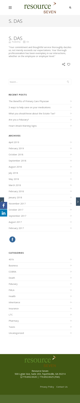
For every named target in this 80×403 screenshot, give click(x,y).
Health (12, 296)
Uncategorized (16, 332)
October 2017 (16, 209)
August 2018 (15, 166)
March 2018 (15, 185)
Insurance (14, 308)
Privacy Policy (47, 386)
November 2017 (17, 203)
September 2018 (17, 160)
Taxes (12, 326)
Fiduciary (13, 283)
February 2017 (16, 228)
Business (13, 265)
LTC (11, 314)
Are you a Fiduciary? (19, 119)
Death (12, 277)
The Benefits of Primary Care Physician (29, 101)
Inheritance (14, 302)
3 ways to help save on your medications (30, 107)
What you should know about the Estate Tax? (32, 113)
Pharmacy (14, 320)
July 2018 (13, 172)
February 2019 (16, 148)
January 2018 (15, 197)
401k (11, 259)
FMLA (11, 290)
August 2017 (15, 221)
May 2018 (14, 178)
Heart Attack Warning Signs (23, 125)
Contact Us (62, 386)
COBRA (12, 271)
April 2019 (14, 142)
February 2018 (16, 191)
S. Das (15, 38)
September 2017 (17, 215)
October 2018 (16, 154)
